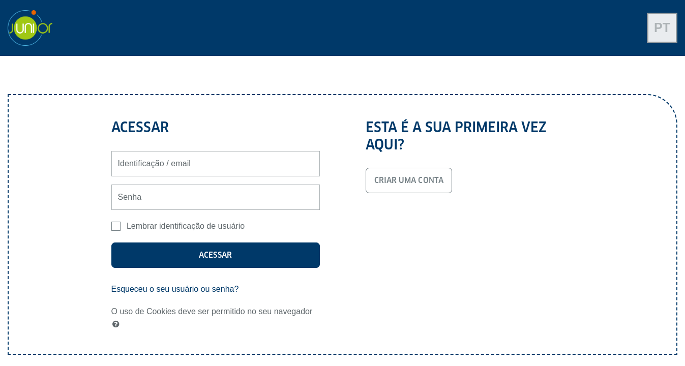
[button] (118, 324)
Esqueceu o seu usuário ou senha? (175, 289)
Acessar (215, 255)
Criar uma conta (409, 180)
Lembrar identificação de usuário (186, 226)
